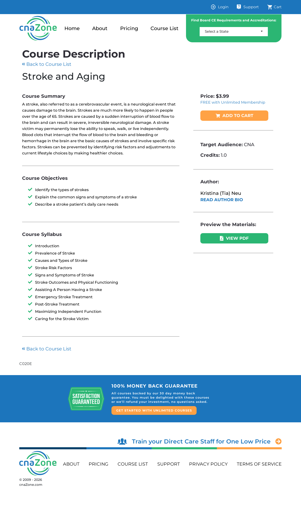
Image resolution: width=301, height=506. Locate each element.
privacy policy (208, 464)
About (99, 28)
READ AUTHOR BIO (221, 199)
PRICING (98, 464)
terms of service (259, 464)
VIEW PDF (234, 238)
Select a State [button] (217, 31)
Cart (274, 7)
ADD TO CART (234, 115)
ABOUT (71, 464)
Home (72, 28)
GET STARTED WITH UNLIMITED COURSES (154, 410)
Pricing (129, 28)
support (168, 464)
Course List (164, 28)
